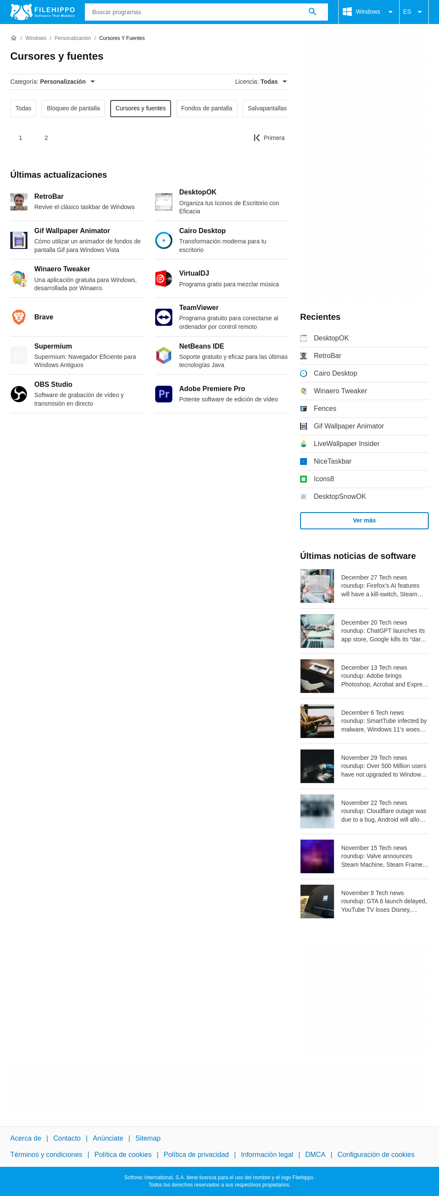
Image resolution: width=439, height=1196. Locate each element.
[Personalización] (72, 38)
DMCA (315, 1154)
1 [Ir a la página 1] (20, 137)
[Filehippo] (42, 12)
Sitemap (148, 1138)
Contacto (67, 1138)
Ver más (364, 520)
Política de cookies (122, 1154)
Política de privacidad (196, 1154)
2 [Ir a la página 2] (46, 137)
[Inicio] (13, 38)
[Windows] (35, 38)
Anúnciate (108, 1138)
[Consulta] (206, 12)
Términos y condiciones (46, 1154)
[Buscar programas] (312, 12)
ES (414, 12)
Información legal (267, 1154)
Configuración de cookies (376, 1154)
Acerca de (25, 1138)
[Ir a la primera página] (269, 137)
